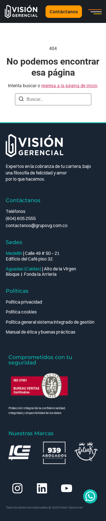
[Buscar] (21, 100)
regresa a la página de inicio (69, 85)
